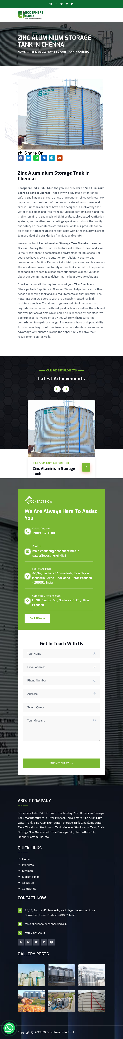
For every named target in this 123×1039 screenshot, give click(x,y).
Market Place (30, 876)
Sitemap (27, 871)
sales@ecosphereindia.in (49, 556)
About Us (28, 882)
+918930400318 (43, 533)
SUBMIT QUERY (61, 763)
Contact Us (29, 888)
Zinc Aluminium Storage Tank (54, 471)
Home (22, 51)
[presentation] (48, 752)
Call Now (37, 618)
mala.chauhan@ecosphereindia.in (55, 551)
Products (28, 865)
